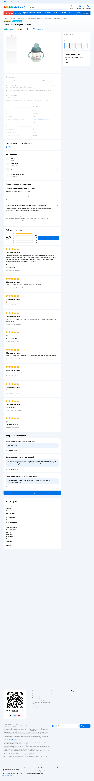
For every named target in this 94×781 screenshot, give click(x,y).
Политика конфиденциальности (40, 700)
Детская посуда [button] (10, 517)
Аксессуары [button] (9, 506)
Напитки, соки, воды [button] (10, 514)
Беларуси (14, 726)
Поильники (48, 18)
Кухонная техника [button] (11, 527)
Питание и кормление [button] (9, 535)
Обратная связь (36, 705)
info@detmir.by (16, 739)
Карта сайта (35, 708)
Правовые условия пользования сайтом (31, 725)
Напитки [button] (8, 532)
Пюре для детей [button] (11, 539)
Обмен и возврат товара (38, 696)
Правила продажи (37, 698)
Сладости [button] (9, 541)
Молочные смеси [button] (11, 530)
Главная (6, 18)
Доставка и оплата (37, 693)
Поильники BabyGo (60, 18)
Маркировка (12, 147)
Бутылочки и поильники (34, 18)
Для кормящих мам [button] (11, 522)
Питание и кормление (17, 18)
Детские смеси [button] (10, 511)
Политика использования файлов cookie (41, 702)
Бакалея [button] (8, 508)
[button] (85, 13)
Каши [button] (7, 525)
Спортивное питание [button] (9, 544)
